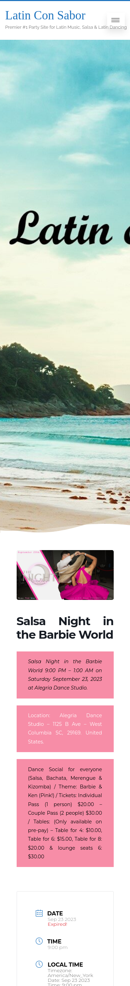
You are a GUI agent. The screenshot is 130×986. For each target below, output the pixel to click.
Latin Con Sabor (45, 15)
